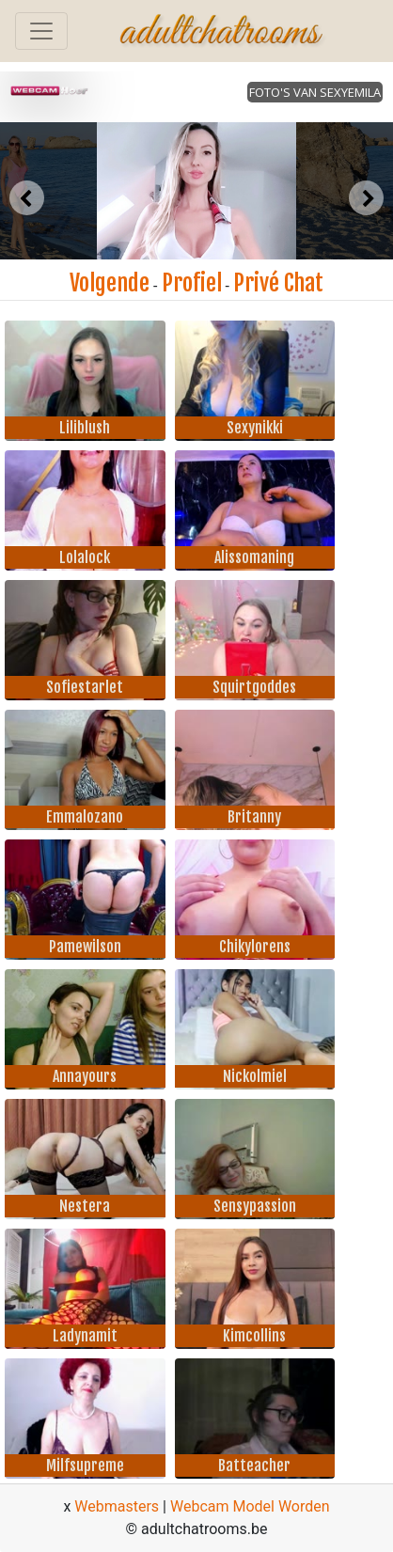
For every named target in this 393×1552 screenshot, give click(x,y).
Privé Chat (278, 283)
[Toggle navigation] (41, 31)
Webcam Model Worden (250, 1506)
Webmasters (116, 1506)
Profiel (192, 283)
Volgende (109, 283)
